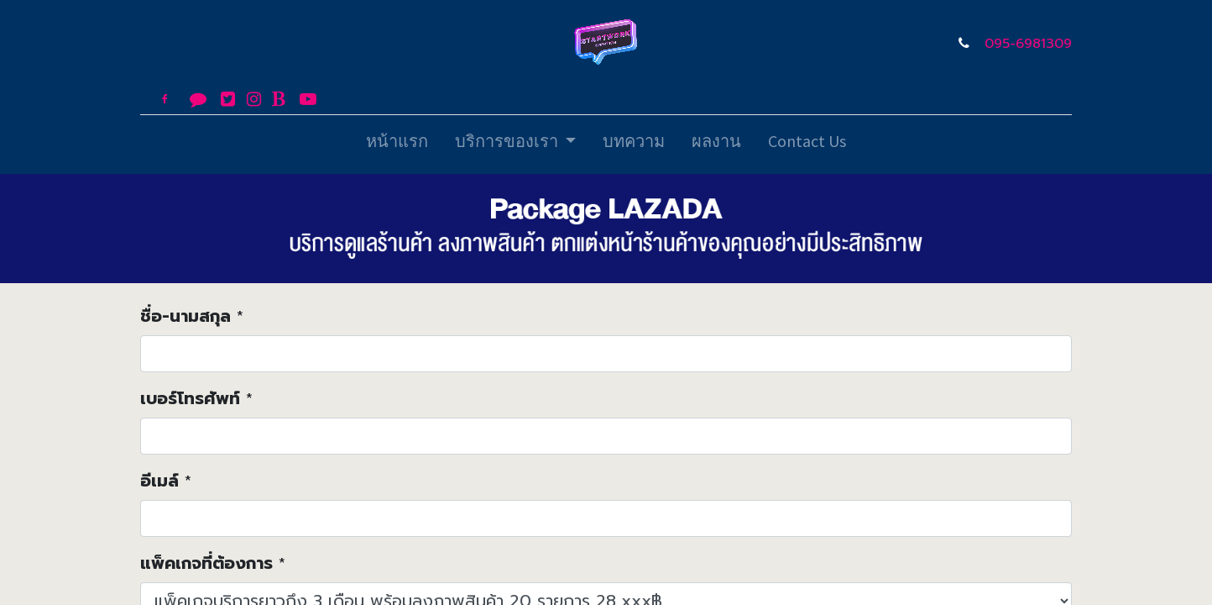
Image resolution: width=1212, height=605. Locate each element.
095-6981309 (1028, 44)
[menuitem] (397, 144)
